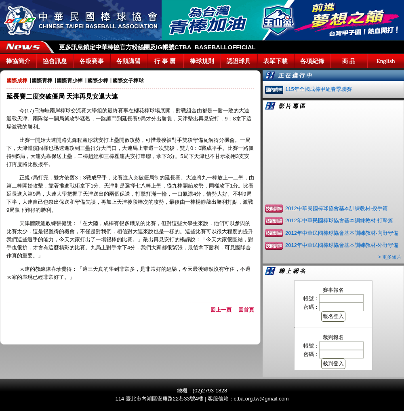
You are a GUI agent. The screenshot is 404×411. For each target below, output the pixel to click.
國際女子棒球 (128, 81)
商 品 (349, 61)
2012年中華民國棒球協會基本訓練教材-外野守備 (341, 245)
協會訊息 (55, 61)
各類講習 (128, 61)
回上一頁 (223, 310)
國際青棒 (42, 81)
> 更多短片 (390, 257)
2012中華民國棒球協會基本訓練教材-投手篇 (336, 208)
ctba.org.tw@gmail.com (261, 399)
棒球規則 (202, 61)
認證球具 (239, 61)
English (386, 61)
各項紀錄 (312, 61)
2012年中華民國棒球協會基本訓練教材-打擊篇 (339, 220)
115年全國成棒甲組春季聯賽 (318, 89)
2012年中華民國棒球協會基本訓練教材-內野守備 (341, 233)
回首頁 (246, 310)
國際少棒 (97, 81)
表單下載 (275, 61)
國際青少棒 (70, 81)
